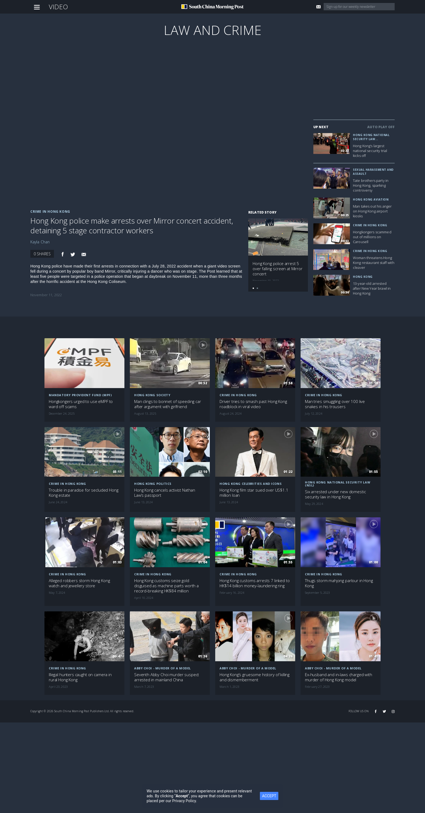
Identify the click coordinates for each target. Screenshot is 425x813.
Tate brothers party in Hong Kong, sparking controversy (370, 185)
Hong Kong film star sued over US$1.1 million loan (254, 493)
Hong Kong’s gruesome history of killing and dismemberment (254, 677)
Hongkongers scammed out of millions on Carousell (372, 237)
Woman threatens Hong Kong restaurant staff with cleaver (373, 262)
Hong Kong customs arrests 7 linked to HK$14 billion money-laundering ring (254, 583)
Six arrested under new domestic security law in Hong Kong (335, 494)
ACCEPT (280, 796)
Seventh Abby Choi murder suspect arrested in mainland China (166, 677)
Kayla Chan (40, 241)
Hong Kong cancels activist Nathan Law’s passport (164, 493)
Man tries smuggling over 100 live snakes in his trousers (335, 404)
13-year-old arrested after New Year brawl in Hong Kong (372, 288)
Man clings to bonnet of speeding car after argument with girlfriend (167, 404)
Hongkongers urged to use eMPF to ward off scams (81, 404)
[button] (253, 288)
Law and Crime (212, 30)
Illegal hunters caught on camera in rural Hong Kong (80, 677)
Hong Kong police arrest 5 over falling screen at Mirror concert (277, 268)
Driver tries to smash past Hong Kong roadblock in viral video (253, 404)
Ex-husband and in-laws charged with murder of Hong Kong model (338, 677)
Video (58, 6)
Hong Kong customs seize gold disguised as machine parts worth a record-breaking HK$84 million (166, 585)
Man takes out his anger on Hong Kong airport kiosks (372, 211)
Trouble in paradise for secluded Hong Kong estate (83, 493)
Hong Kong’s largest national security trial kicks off (370, 150)
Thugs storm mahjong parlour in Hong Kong (339, 583)
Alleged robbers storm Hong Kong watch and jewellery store (79, 583)
